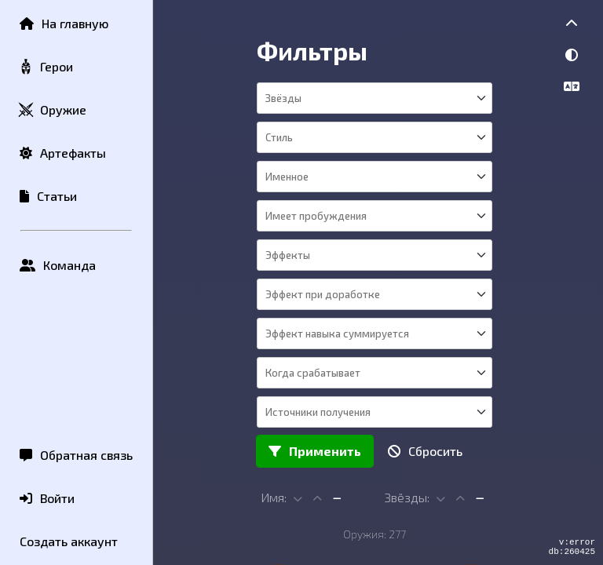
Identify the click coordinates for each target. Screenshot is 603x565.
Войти (47, 497)
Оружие (52, 110)
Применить (315, 450)
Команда (58, 264)
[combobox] (373, 98)
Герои (45, 67)
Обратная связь (76, 454)
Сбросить (425, 450)
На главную (64, 23)
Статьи (48, 195)
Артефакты (63, 152)
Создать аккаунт (69, 541)
